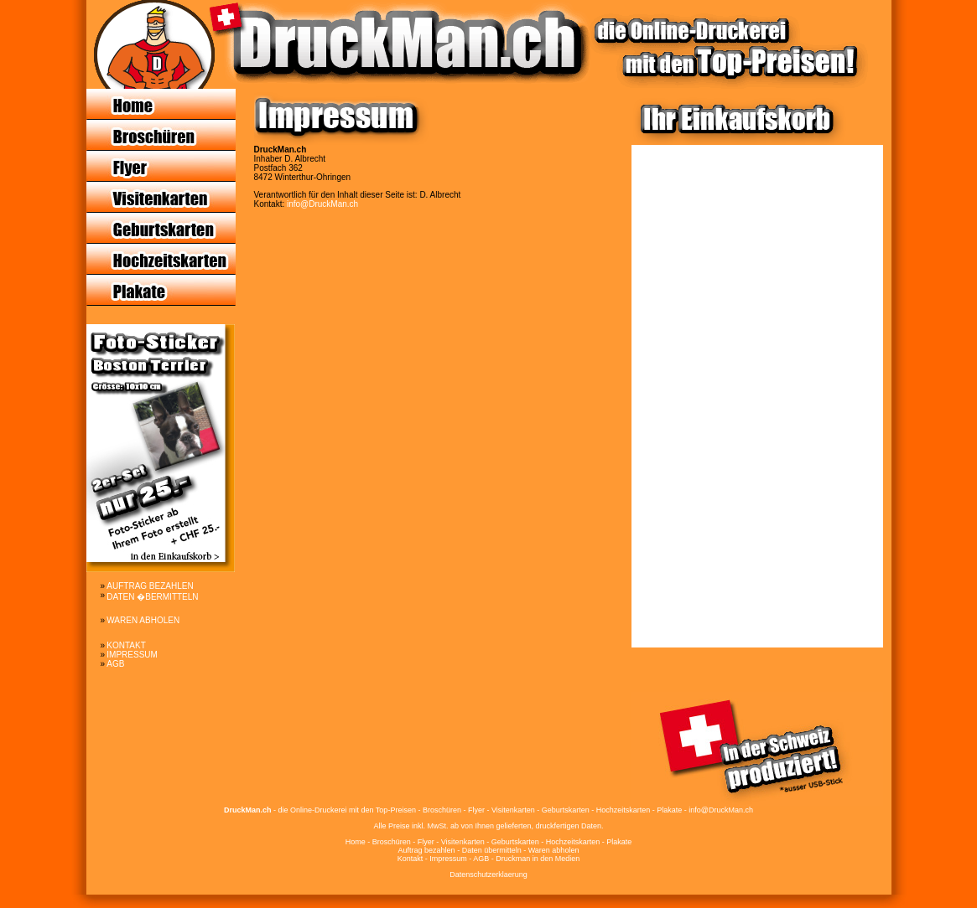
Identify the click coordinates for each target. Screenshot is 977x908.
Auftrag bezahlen (426, 850)
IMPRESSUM (132, 654)
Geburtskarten (515, 842)
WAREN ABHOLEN (143, 620)
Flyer (426, 842)
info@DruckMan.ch (322, 204)
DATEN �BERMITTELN (152, 596)
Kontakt (411, 858)
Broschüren (391, 842)
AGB (115, 663)
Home (356, 842)
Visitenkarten (463, 842)
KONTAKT (126, 645)
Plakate (618, 842)
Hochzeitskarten (573, 842)
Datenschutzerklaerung (488, 874)
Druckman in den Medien (537, 858)
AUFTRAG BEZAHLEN (150, 586)
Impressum (448, 858)
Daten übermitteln (492, 850)
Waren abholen (553, 850)
